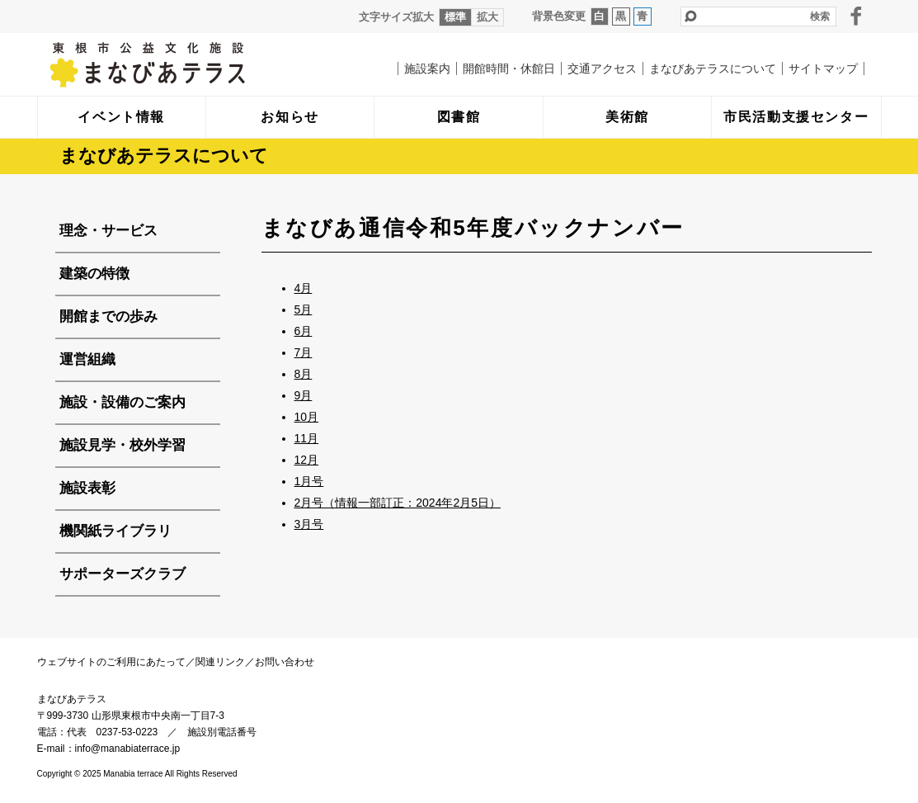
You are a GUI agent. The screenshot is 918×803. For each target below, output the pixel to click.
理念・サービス (108, 231)
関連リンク (220, 662)
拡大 (487, 17)
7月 (303, 352)
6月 (303, 331)
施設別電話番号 (222, 732)
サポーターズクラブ (122, 574)
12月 (306, 459)
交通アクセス (602, 68)
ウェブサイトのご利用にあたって (111, 662)
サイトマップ (823, 68)
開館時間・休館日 (509, 68)
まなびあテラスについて (712, 68)
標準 (455, 17)
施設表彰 (87, 488)
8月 (303, 373)
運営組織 (87, 359)
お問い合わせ (284, 662)
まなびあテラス (181, 64)
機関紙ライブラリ (115, 531)
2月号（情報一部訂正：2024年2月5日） (397, 502)
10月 (306, 416)
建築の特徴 (94, 273)
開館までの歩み (108, 316)
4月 (303, 288)
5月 (303, 309)
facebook (856, 15)
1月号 (309, 481)
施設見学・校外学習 (122, 445)
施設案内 (427, 68)
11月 (306, 438)
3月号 (309, 524)
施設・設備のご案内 (122, 402)
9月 (303, 395)
